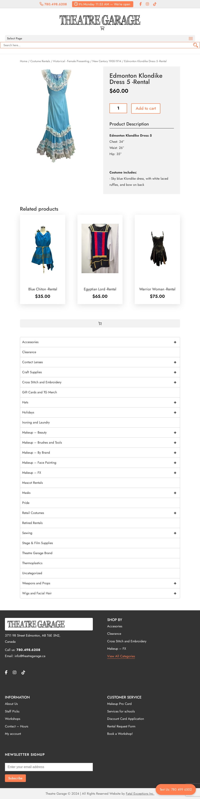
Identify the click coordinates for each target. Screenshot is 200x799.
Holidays (101, 412)
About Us (11, 703)
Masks (101, 493)
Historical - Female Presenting (71, 61)
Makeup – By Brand (101, 453)
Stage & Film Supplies (37, 543)
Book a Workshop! (120, 733)
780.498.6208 (53, 4)
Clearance (29, 352)
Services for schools (121, 711)
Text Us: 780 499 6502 (176, 789)
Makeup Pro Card (119, 703)
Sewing (101, 533)
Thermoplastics (32, 563)
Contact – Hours (16, 726)
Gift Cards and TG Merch (39, 392)
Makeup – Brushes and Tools (101, 442)
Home (23, 61)
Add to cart (146, 108)
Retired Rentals (32, 522)
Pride (25, 502)
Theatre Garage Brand (37, 553)
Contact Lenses (101, 362)
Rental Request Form (121, 726)
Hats (101, 402)
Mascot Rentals (32, 482)
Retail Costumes (101, 513)
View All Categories (121, 656)
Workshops (12, 718)
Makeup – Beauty (101, 432)
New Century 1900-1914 (106, 61)
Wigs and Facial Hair (101, 593)
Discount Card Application (125, 718)
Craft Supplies (101, 372)
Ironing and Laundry (36, 422)
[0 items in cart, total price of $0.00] (100, 323)
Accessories (101, 342)
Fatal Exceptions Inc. (140, 793)
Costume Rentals (40, 61)
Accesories (114, 626)
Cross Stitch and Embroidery (101, 382)
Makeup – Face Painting (101, 463)
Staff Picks (12, 711)
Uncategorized (32, 573)
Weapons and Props (101, 583)
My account (13, 733)
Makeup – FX (101, 473)
